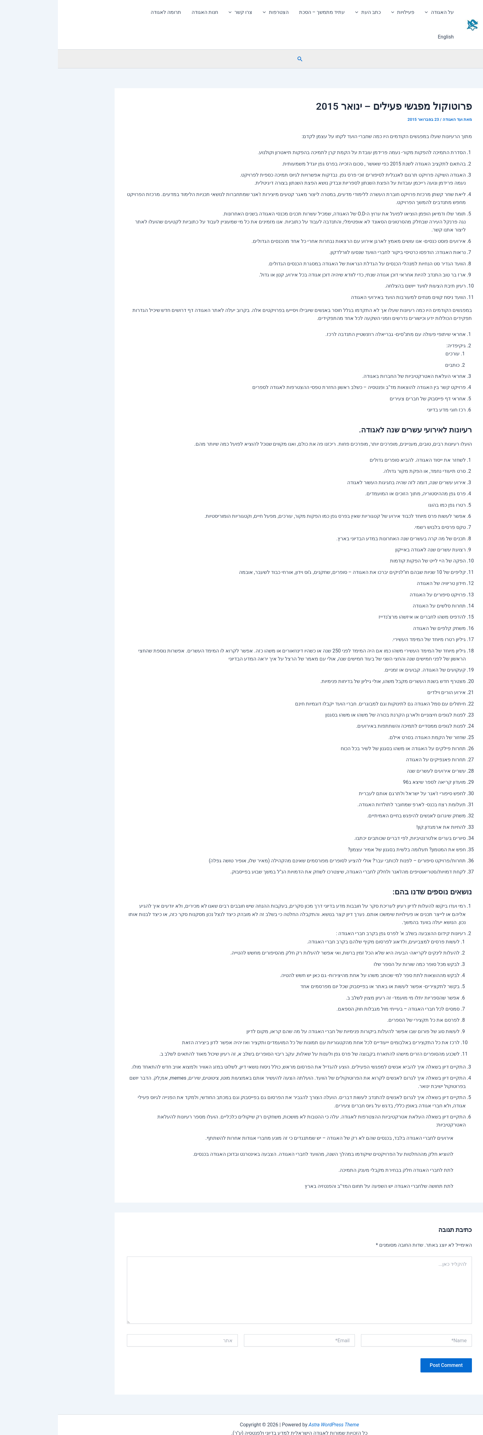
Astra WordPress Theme (276, 1400)
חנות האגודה (151, 12)
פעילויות (346, 12)
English (79, 12)
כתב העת (311, 12)
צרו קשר (186, 12)
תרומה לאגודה (112, 12)
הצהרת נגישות (242, 1425)
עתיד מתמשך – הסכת (266, 12)
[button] (475, 39)
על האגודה (381, 12)
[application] (370, 12)
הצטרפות (220, 12)
